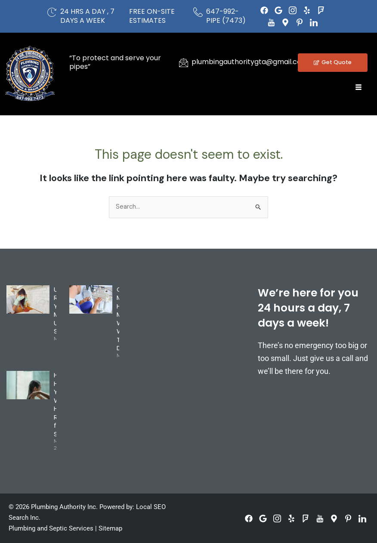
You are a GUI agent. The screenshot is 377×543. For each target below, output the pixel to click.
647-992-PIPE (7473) (226, 15)
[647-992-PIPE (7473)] (198, 12)
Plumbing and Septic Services (51, 528)
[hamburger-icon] (358, 87)
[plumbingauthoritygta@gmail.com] (183, 62)
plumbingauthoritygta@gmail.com (250, 62)
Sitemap (110, 528)
